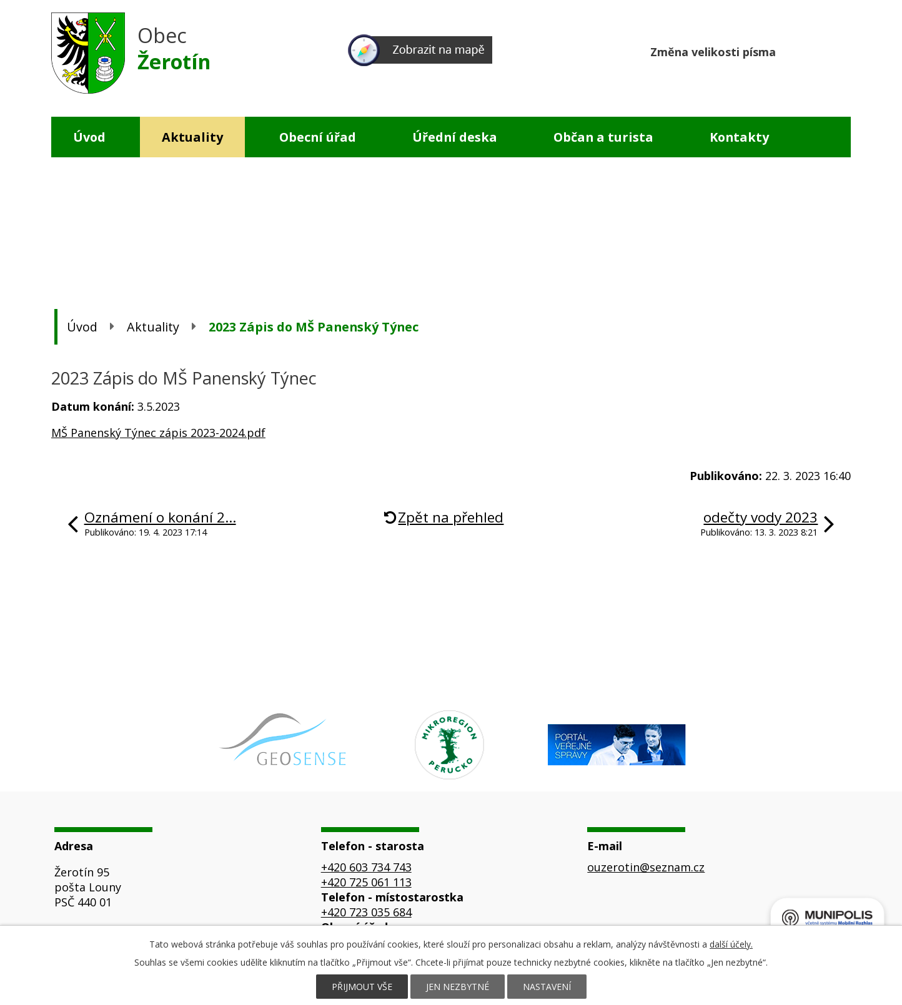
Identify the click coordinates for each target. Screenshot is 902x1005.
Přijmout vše (362, 987)
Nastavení (547, 987)
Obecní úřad (317, 137)
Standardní (816, 50)
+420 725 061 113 (366, 882)
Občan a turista (603, 137)
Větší (840, 50)
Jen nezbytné (457, 987)
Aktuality (192, 137)
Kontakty (739, 137)
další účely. (731, 944)
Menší (793, 50)
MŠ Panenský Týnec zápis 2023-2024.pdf (158, 432)
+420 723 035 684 (366, 911)
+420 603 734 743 (366, 867)
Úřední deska (454, 137)
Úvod (89, 137)
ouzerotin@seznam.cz (646, 867)
